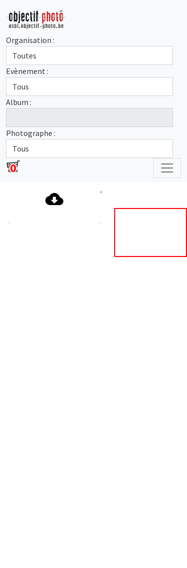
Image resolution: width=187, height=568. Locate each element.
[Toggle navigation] (167, 168)
